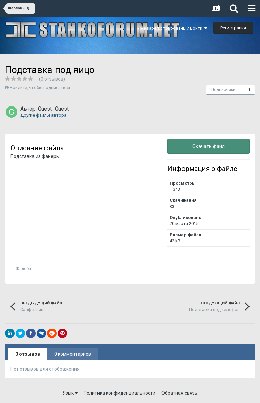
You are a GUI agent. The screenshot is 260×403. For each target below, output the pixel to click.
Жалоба (23, 268)
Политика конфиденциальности (119, 393)
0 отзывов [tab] (27, 354)
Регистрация (233, 27)
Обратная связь (179, 393)
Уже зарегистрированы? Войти (172, 28)
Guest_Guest (53, 108)
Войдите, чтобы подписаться (40, 87)
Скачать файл (208, 146)
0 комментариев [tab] (72, 354)
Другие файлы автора (43, 115)
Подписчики (223, 89)
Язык (70, 393)
